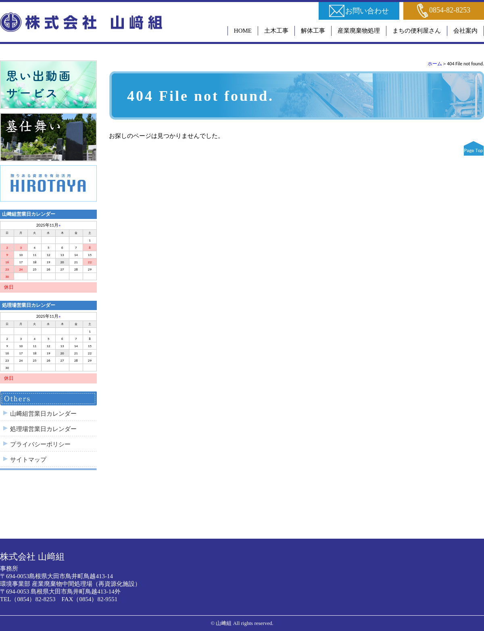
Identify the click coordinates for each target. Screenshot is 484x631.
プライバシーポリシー (40, 444)
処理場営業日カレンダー (43, 429)
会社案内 (465, 30)
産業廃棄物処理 (359, 30)
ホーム (435, 64)
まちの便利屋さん (416, 30)
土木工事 (276, 30)
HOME (243, 30)
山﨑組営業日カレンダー (43, 413)
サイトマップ (28, 459)
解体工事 (313, 30)
